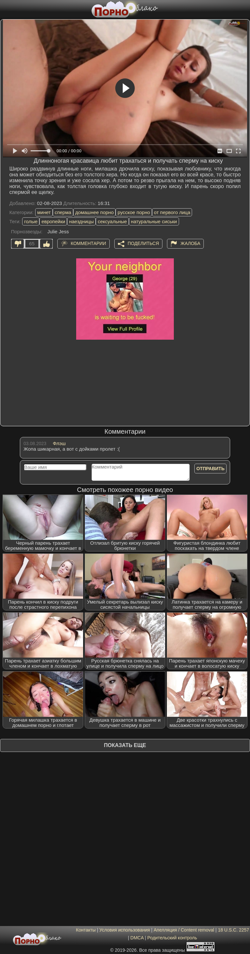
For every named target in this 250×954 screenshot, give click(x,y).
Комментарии (88, 243)
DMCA (137, 937)
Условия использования (124, 930)
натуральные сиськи (154, 221)
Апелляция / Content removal (184, 930)
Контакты (85, 930)
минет (44, 212)
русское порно (134, 212)
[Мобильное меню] (6, 9)
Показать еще (125, 745)
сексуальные (112, 221)
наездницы (81, 221)
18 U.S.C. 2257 (233, 930)
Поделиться (143, 243)
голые (30, 221)
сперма (63, 212)
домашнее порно (94, 212)
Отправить (210, 468)
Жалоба (190, 243)
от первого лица (172, 212)
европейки (53, 221)
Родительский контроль (172, 937)
